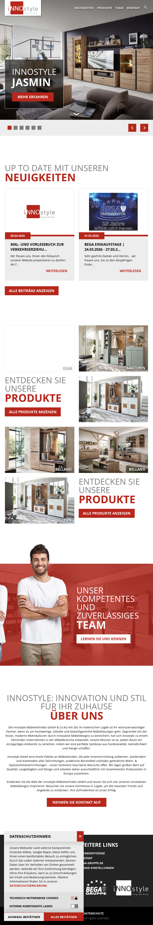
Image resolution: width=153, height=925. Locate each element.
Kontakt (133, 8)
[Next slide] (144, 128)
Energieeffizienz (92, 853)
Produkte (104, 8)
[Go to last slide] (132, 128)
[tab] (10, 128)
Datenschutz (93, 913)
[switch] (74, 906)
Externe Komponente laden (31, 906)
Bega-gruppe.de (91, 863)
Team (119, 8)
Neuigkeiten (84, 8)
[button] (76, 424)
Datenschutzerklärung (28, 885)
